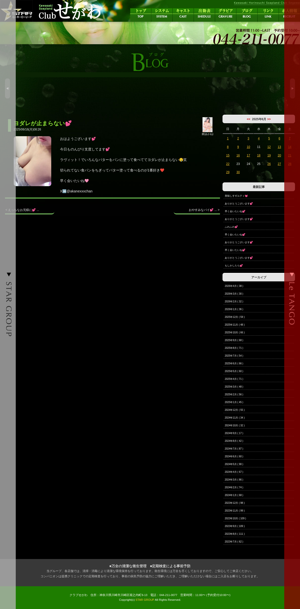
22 (227, 164)
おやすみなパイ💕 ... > (204, 210)
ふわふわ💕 (231, 226)
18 (258, 155)
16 (238, 155)
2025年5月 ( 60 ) (234, 371)
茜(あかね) (208, 132)
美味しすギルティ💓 (236, 195)
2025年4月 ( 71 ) (234, 379)
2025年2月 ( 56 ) (234, 394)
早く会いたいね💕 (235, 211)
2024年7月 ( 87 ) (234, 448)
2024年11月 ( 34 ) (235, 417)
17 (248, 155)
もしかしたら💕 (234, 265)
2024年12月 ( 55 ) (235, 410)
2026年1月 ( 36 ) (234, 309)
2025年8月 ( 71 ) (234, 348)
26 (269, 164)
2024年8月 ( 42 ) (234, 441)
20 (279, 155)
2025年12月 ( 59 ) (235, 317)
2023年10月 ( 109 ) (235, 518)
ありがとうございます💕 (239, 203)
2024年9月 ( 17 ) (234, 433)
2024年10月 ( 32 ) (235, 425)
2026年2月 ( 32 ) (234, 301)
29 (227, 172)
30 (238, 172)
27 (279, 164)
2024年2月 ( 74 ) (234, 487)
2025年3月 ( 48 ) (234, 386)
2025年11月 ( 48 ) (235, 324)
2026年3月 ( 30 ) (234, 293)
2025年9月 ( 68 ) (234, 340)
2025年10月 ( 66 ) (235, 332)
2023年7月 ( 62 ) (234, 541)
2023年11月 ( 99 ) (235, 510)
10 (248, 147)
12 (269, 147)
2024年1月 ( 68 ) (234, 495)
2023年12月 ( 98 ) (235, 503)
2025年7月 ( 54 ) (234, 355)
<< (248, 119)
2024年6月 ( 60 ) (234, 456)
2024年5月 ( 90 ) (234, 464)
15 (227, 155)
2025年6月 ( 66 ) (234, 363)
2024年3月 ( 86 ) (234, 479)
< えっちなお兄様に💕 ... (22, 210)
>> (269, 119)
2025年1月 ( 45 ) (234, 402)
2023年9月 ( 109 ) (235, 526)
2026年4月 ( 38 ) (234, 286)
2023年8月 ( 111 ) (235, 534)
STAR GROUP (145, 599)
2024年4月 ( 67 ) (234, 472)
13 (279, 147)
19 (269, 155)
